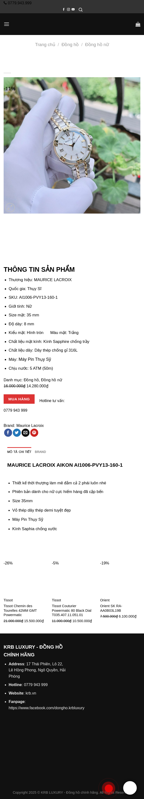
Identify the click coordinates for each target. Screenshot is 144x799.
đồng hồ (41, 501)
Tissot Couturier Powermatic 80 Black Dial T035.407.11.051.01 (71, 610)
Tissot (8, 600)
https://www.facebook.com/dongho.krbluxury (46, 708)
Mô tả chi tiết (19, 452)
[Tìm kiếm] (81, 9)
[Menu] (6, 24)
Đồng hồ (70, 44)
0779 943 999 (15, 410)
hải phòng (57, 473)
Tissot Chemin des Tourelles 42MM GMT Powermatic (20, 610)
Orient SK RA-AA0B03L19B (111, 608)
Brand (40, 452)
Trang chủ (45, 44)
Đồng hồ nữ (97, 44)
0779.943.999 (19, 3)
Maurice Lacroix (30, 426)
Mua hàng (19, 399)
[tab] (19, 452)
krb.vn (31, 693)
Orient (105, 600)
